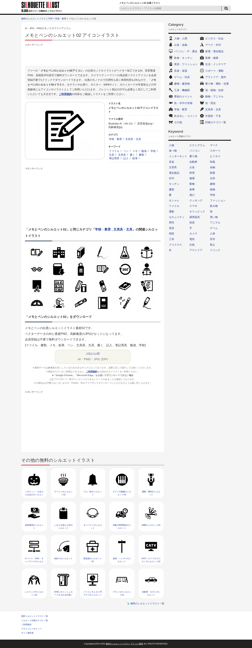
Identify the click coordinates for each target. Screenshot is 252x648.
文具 (111, 154)
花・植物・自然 (214, 90)
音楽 (171, 161)
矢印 (171, 178)
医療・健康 (211, 57)
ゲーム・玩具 (182, 77)
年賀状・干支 (213, 115)
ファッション (218, 200)
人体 (212, 233)
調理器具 (194, 217)
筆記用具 (114, 158)
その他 (178, 122)
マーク (214, 145)
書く (132, 154)
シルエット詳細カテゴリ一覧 (34, 620)
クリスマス (175, 244)
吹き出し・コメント (186, 115)
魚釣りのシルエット (63, 558)
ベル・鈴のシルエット (92, 493)
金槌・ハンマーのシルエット (122, 559)
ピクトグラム (197, 145)
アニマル (215, 222)
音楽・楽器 (180, 70)
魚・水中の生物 (183, 103)
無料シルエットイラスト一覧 (34, 616)
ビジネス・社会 (214, 38)
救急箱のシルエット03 (92, 559)
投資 (192, 222)
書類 (141, 154)
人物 (171, 145)
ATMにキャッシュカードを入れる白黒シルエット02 (63, 595)
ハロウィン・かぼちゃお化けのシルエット (34, 494)
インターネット (178, 156)
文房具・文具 (133, 139)
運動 (171, 211)
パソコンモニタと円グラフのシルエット (92, 593)
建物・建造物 (182, 83)
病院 (171, 233)
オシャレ (174, 200)
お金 (192, 167)
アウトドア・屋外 (215, 77)
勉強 (144, 150)
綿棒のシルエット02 (151, 525)
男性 (171, 222)
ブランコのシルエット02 (122, 593)
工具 (171, 239)
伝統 (192, 244)
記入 (126, 158)
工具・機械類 (182, 90)
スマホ (193, 205)
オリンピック (197, 211)
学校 (153, 150)
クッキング (195, 200)
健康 (192, 178)
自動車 (193, 161)
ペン (126, 150)
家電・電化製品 (214, 51)
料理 (192, 172)
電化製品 (174, 172)
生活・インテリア (215, 64)
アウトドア (195, 250)
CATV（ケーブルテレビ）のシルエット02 (151, 559)
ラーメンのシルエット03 (63, 493)
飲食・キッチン (183, 57)
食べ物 (173, 150)
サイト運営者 (27, 633)
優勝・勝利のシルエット (151, 493)
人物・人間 (180, 38)
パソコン (194, 150)
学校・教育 (60, 18)
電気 (192, 239)
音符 (212, 239)
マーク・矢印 (213, 44)
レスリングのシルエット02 (34, 593)
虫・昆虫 (210, 103)
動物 (192, 183)
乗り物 (193, 156)
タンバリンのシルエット (92, 526)
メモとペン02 (93, 353)
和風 (212, 161)
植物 (212, 189)
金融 (212, 167)
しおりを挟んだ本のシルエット (63, 526)
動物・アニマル (214, 96)
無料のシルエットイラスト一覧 (147, 603)
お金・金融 (180, 44)
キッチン (174, 183)
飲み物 (214, 205)
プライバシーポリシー (31, 629)
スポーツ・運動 (214, 70)
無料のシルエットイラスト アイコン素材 (124, 644)
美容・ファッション (186, 64)
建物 (212, 183)
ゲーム (214, 228)
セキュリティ (177, 217)
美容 (171, 228)
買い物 (214, 217)
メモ (135, 150)
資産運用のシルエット (34, 526)
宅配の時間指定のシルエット (122, 526)
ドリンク (215, 250)
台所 (212, 178)
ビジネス (215, 156)
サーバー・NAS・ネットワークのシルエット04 (34, 561)
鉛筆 (135, 158)
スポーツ (215, 150)
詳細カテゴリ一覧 (215, 122)
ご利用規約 (65, 94)
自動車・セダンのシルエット (151, 593)
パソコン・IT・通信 (185, 51)
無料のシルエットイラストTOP (37, 18)
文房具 (122, 154)
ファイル (114, 150)
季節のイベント (183, 96)
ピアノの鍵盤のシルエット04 (122, 493)
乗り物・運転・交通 (217, 83)
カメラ (193, 233)
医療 (212, 172)
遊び (192, 194)
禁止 (212, 244)
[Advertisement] (93, 55)
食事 (192, 189)
